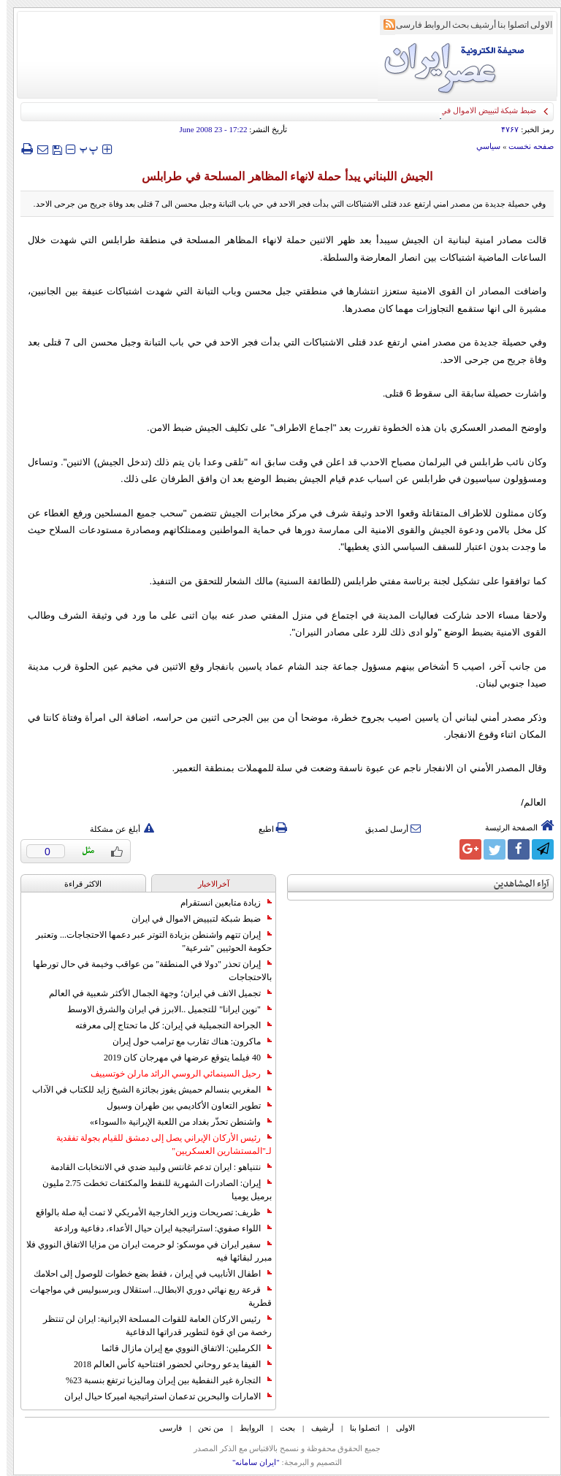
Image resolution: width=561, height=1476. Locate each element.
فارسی (402, 25)
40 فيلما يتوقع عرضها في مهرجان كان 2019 (181, 1057)
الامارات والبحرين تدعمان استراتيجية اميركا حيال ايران (161, 1396)
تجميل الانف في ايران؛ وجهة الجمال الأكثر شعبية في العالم (153, 993)
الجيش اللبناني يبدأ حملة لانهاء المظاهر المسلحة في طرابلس (280, 176)
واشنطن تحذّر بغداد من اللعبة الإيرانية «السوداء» (174, 1122)
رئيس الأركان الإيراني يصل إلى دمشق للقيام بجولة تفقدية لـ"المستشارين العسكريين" (157, 1144)
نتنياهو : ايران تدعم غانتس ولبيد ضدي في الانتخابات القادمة (154, 1167)
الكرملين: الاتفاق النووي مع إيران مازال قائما (180, 1348)
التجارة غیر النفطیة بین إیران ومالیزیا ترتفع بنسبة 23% (162, 1380)
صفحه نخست (524, 146)
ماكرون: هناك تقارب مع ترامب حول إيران (185, 1041)
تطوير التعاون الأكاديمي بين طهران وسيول (182, 1106)
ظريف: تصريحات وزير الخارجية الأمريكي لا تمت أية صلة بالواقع (147, 1212)
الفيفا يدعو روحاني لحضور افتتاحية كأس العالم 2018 (166, 1364)
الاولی (535, 25)
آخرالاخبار (207, 883)
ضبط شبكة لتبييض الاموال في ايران (195, 919)
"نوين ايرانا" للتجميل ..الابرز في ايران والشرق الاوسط (163, 1009)
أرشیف (476, 25)
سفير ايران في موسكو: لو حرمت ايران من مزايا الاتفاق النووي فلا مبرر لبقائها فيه (142, 1251)
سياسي (482, 146)
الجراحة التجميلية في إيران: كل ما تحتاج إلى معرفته (167, 1025)
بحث (454, 25)
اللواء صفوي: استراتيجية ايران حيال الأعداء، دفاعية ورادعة (156, 1228)
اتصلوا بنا (506, 25)
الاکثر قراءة (76, 883)
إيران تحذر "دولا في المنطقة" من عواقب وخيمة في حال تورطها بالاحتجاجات (145, 970)
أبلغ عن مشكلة (115, 829)
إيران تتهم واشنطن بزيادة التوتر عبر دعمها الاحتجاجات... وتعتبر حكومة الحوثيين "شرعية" (147, 941)
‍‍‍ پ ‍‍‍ (83, 149)
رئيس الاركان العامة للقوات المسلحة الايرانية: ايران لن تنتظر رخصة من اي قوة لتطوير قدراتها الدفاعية (151, 1325)
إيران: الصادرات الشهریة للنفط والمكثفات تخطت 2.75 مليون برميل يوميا (150, 1189)
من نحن (204, 1427)
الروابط (430, 25)
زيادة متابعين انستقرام (219, 903)
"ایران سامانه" (249, 1462)
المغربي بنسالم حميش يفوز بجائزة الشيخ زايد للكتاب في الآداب (145, 1090)
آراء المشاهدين (515, 884)
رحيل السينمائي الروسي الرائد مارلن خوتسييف (174, 1073)
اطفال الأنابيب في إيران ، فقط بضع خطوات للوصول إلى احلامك (146, 1274)
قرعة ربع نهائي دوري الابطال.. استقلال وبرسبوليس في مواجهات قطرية (144, 1296)
